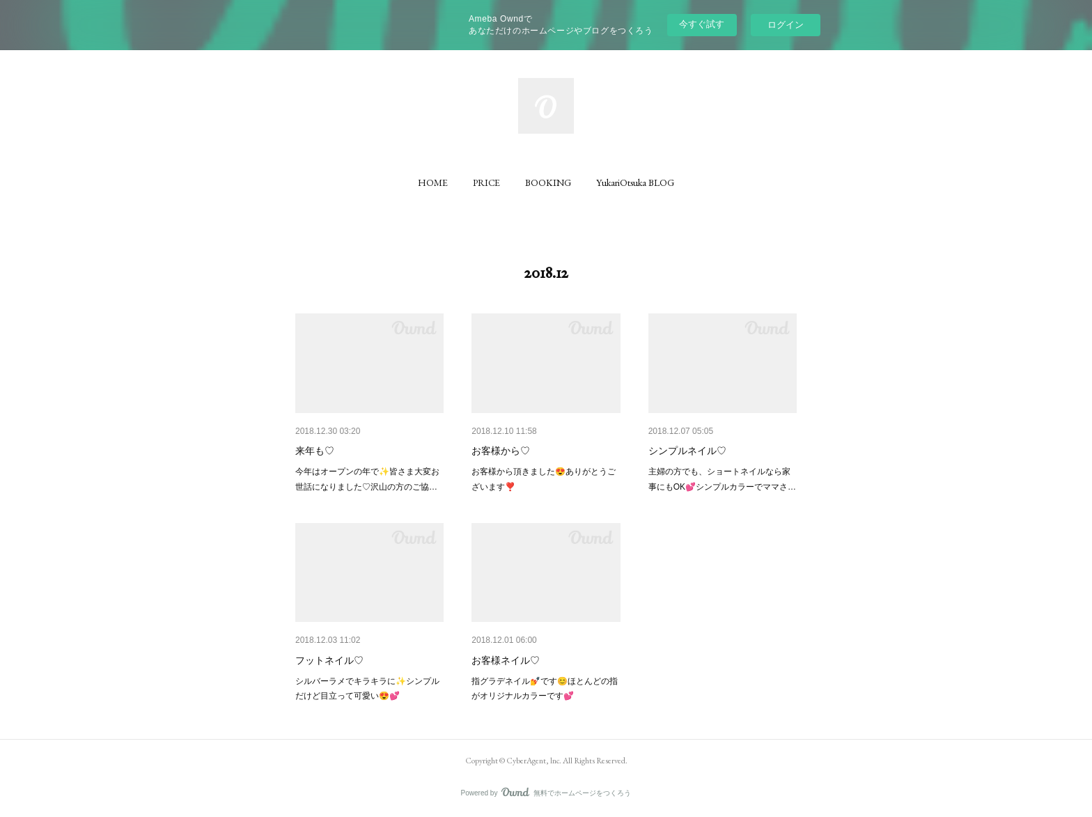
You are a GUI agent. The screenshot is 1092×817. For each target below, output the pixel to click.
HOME (433, 182)
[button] (433, 182)
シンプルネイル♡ (687, 450)
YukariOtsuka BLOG (635, 182)
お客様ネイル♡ (505, 660)
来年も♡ (314, 450)
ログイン (785, 25)
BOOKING (548, 182)
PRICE (486, 182)
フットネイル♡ (329, 660)
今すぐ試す (701, 24)
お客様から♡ (500, 450)
